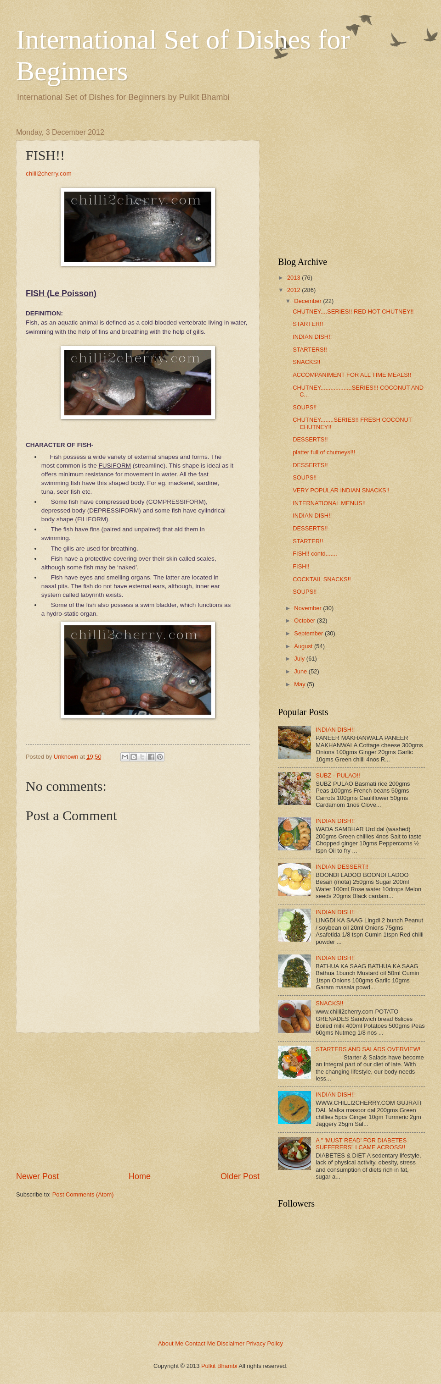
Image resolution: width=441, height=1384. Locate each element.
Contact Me (200, 1343)
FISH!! (301, 566)
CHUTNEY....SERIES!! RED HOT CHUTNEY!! (353, 311)
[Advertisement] (138, 1101)
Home (140, 1176)
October (304, 620)
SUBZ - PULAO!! (338, 775)
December (307, 301)
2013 (293, 277)
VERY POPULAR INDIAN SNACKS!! (341, 490)
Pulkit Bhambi (219, 1365)
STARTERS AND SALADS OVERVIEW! (368, 1049)
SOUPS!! (305, 407)
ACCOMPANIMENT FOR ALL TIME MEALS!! (352, 374)
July (299, 658)
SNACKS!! (306, 361)
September (308, 633)
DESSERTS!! (310, 439)
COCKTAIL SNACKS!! (322, 579)
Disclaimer (230, 1343)
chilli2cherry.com (49, 173)
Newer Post (37, 1176)
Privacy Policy (264, 1343)
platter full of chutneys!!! (324, 452)
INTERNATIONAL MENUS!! (329, 503)
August (303, 646)
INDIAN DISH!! (312, 336)
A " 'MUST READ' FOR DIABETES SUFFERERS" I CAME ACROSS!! (361, 1144)
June (300, 671)
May (299, 684)
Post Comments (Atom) (83, 1194)
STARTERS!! (310, 349)
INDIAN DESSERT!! (342, 866)
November (307, 608)
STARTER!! (308, 323)
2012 (293, 290)
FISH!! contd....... (315, 553)
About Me (170, 1343)
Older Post (240, 1176)
